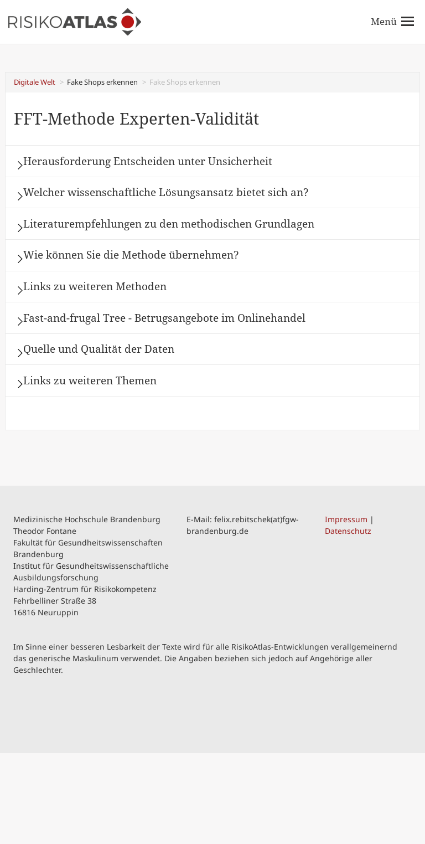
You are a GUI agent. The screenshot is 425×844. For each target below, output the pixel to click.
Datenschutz (348, 621)
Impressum (346, 609)
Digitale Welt (34, 82)
